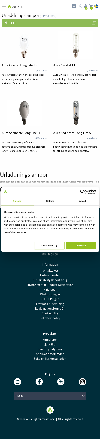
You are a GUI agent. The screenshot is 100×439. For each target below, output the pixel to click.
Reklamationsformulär (50, 308)
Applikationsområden (50, 354)
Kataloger (50, 289)
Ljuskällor (50, 344)
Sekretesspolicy (50, 318)
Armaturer (50, 339)
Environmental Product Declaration (50, 285)
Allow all (81, 245)
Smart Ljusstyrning (50, 349)
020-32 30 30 (50, 254)
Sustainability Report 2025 (50, 280)
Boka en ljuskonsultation (49, 359)
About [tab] (82, 201)
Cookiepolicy (50, 313)
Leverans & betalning (50, 304)
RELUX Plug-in (50, 299)
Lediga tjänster (50, 275)
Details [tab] (50, 201)
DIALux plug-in (50, 294)
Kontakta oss (49, 270)
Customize (49, 245)
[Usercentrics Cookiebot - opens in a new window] (82, 191)
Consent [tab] (17, 201)
